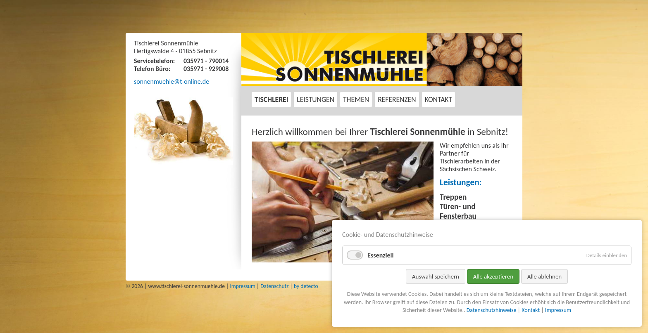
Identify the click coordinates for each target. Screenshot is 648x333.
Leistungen (315, 99)
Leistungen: (461, 182)
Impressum (242, 286)
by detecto (306, 286)
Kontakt (438, 99)
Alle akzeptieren (493, 276)
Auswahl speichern (435, 276)
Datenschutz (274, 286)
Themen (356, 99)
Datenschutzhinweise (492, 310)
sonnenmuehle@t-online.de (171, 81)
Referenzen (397, 99)
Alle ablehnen (544, 276)
